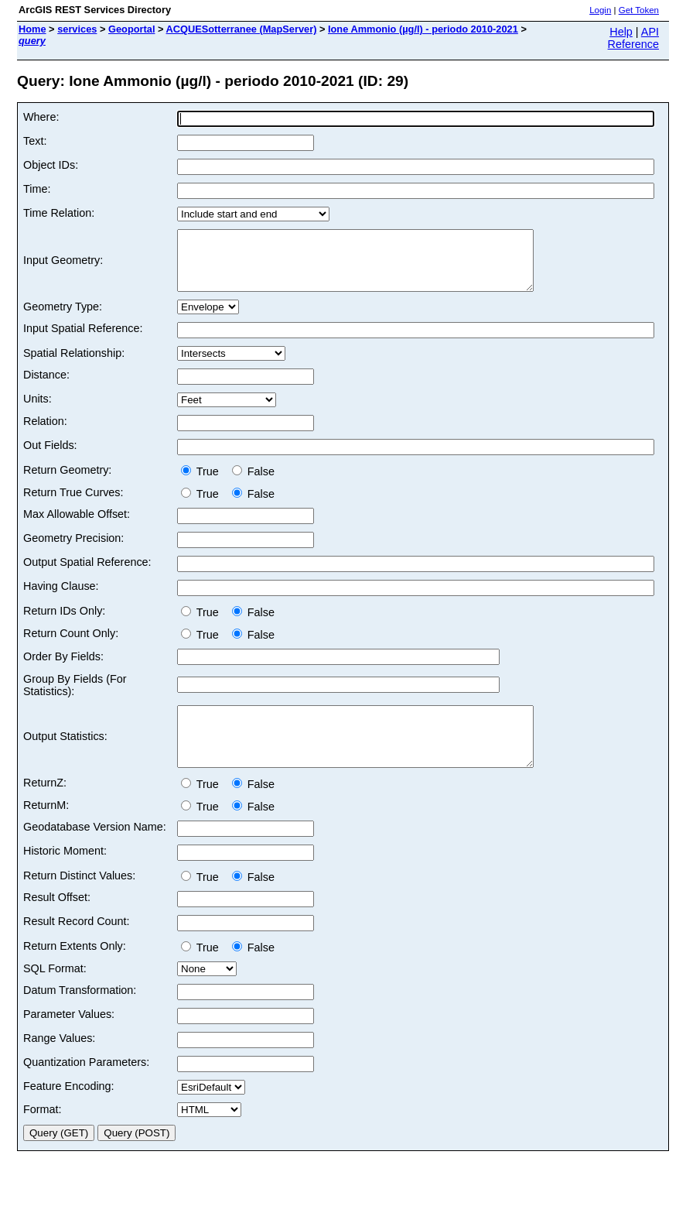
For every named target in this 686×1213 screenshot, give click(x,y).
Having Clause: (61, 597)
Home (32, 29)
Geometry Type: (62, 318)
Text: (34, 141)
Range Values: (59, 1061)
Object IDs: (50, 165)
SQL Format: (55, 991)
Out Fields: (50, 457)
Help (621, 32)
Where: (41, 117)
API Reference (633, 38)
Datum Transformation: (79, 1013)
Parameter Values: (68, 1037)
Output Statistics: (65, 754)
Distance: (46, 386)
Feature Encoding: (68, 1109)
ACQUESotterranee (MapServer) (241, 29)
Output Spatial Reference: (87, 573)
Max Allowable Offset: (76, 525)
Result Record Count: (76, 944)
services (77, 29)
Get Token (639, 10)
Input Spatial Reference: (82, 340)
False (253, 483)
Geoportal (131, 29)
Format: (42, 1132)
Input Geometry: (63, 266)
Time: (36, 189)
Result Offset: (56, 920)
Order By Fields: (63, 668)
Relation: (45, 433)
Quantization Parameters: (86, 1085)
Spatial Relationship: (74, 364)
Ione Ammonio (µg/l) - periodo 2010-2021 (423, 29)
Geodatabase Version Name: (94, 850)
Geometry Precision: (73, 549)
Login (600, 10)
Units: (37, 410)
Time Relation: (58, 213)
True (203, 483)
